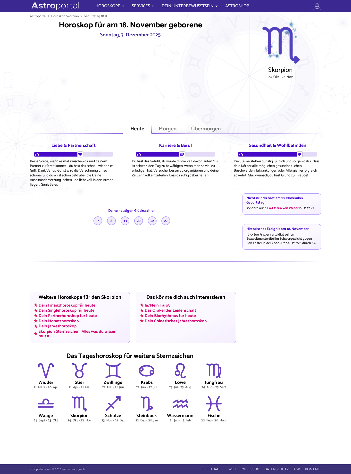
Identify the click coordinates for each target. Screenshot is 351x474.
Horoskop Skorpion (65, 16)
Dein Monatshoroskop (59, 321)
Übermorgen (206, 129)
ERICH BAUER (213, 469)
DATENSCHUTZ (276, 469)
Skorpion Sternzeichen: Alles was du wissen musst (78, 334)
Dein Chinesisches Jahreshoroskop (176, 321)
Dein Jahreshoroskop (57, 326)
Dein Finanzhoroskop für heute (67, 305)
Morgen (167, 129)
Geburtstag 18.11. (96, 16)
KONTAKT (313, 469)
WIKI (232, 469)
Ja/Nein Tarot (157, 305)
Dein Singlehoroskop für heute (66, 310)
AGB (296, 469)
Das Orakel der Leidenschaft (170, 310)
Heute (137, 129)
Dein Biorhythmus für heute (170, 315)
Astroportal (38, 16)
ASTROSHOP (237, 6)
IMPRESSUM (250, 469)
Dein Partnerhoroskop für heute (68, 315)
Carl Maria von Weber (283, 208)
